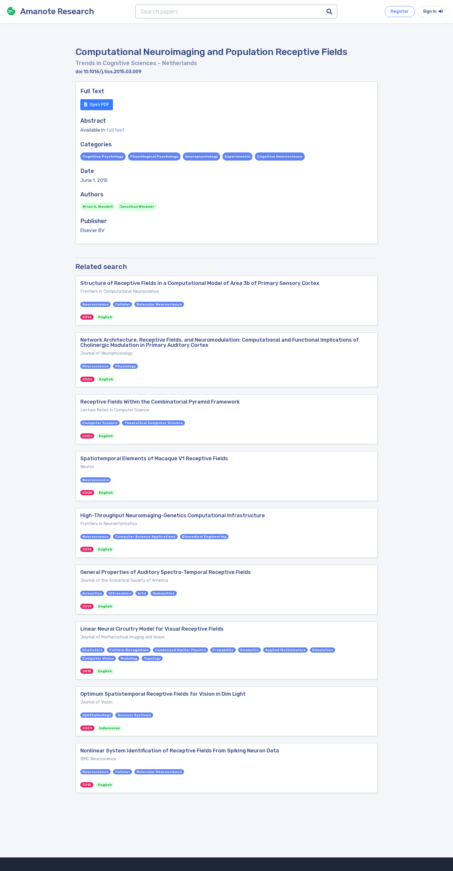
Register (400, 11)
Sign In (433, 11)
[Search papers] (228, 12)
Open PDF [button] (96, 104)
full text (115, 130)
